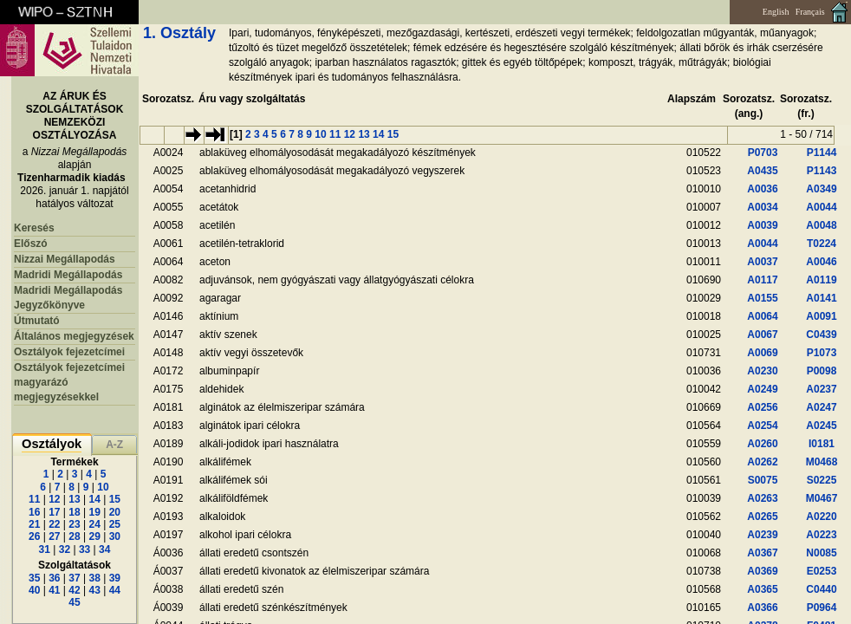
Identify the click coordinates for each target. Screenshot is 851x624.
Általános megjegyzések (74, 336)
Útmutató (37, 321)
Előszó (31, 243)
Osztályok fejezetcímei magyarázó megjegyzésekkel (69, 382)
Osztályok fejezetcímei (69, 352)
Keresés (34, 228)
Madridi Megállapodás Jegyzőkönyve (68, 297)
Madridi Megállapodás (68, 275)
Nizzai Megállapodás (64, 259)
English (776, 11)
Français (810, 11)
